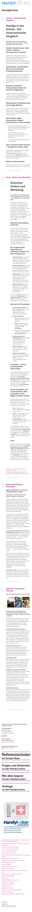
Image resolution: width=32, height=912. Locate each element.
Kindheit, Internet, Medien (8, 868)
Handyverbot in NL (6, 886)
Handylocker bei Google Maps (9, 906)
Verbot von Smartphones (8, 892)
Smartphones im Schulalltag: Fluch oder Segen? (13, 860)
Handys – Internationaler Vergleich (16, 19)
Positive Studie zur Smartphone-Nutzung (12, 874)
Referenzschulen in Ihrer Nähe (22, 166)
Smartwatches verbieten (8, 884)
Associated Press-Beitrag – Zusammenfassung (13, 894)
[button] (29, 2)
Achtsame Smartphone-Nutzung (15, 589)
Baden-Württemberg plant (8, 876)
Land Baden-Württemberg (14, 514)
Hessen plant (5, 878)
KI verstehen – (9, 472)
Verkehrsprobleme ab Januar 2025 (10, 880)
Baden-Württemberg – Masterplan (15, 485)
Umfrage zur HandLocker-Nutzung (10, 847)
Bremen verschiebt (6, 864)
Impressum (4, 902)
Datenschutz (5, 904)
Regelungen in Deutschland (8, 882)
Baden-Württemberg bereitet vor (10, 866)
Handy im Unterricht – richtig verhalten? (11, 890)
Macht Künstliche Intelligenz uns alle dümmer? (17, 473)
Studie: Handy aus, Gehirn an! (9, 853)
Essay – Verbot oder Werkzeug (18, 177)
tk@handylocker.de (9, 747)
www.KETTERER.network (7, 742)
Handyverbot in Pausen (7, 888)
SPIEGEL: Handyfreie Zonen (8, 862)
